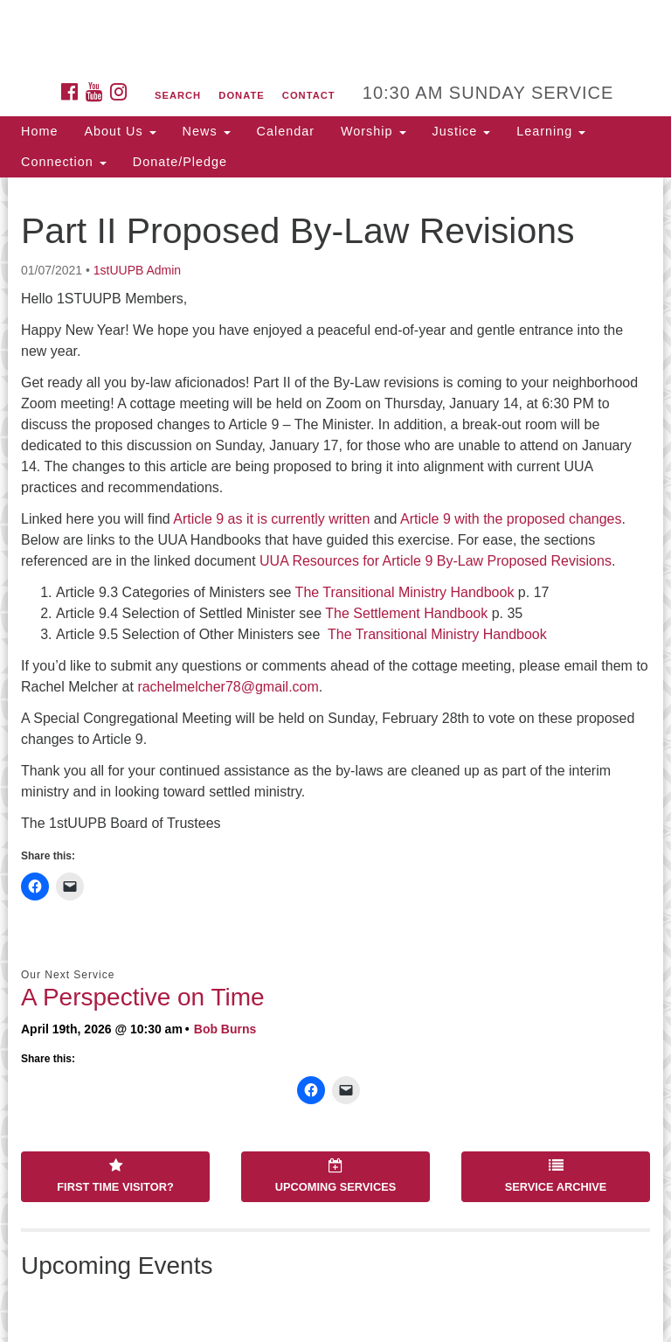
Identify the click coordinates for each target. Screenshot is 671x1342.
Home (39, 131)
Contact (309, 95)
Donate (241, 95)
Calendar (286, 131)
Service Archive (556, 1175)
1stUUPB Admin (137, 270)
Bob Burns (225, 1029)
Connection (64, 162)
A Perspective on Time (143, 997)
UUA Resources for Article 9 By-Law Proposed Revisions (435, 560)
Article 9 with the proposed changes (510, 518)
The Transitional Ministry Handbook (405, 592)
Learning (550, 131)
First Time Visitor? (115, 1175)
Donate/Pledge (180, 162)
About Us (120, 131)
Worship (373, 131)
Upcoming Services (335, 1175)
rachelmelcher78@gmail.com (227, 686)
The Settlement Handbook (406, 613)
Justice (461, 131)
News (207, 131)
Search (178, 95)
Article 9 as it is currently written (271, 518)
